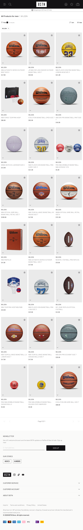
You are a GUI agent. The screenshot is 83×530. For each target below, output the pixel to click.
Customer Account (41, 489)
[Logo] (41, 4)
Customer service (41, 483)
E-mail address (8, 448)
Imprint (5, 505)
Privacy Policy (31, 505)
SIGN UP (56, 448)
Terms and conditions (17, 505)
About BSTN (41, 495)
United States (42, 505)
